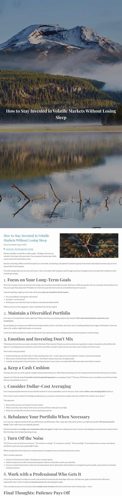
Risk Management (21, 249)
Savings (30, 249)
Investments (10, 249)
